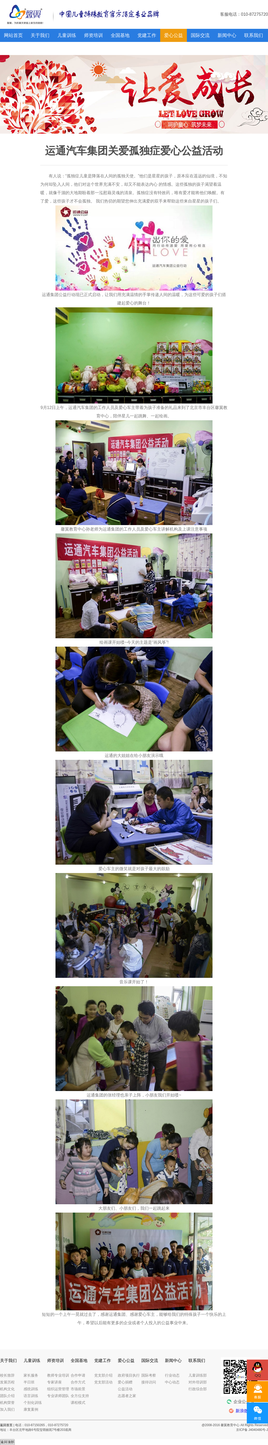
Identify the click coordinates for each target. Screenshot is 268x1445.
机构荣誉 (7, 1402)
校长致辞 (7, 1375)
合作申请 (78, 1375)
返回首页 (6, 1425)
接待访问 (148, 1382)
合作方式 (78, 1382)
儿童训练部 (197, 1375)
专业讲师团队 (58, 1396)
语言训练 (31, 1396)
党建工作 (146, 35)
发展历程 (7, 1382)
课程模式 (78, 1402)
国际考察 (148, 1375)
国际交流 (200, 35)
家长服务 (31, 1375)
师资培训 (93, 35)
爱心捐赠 (125, 1382)
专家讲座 (54, 1382)
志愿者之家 (127, 1396)
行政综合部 (197, 1389)
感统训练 (31, 1389)
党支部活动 (103, 1382)
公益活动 (125, 1389)
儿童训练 (66, 35)
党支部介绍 (103, 1375)
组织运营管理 (58, 1389)
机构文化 (7, 1389)
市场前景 (78, 1389)
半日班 (29, 1382)
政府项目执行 (129, 1375)
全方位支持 (80, 1396)
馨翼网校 (13, 48)
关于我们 (40, 35)
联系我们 (253, 35)
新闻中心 (226, 35)
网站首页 (13, 35)
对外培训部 (197, 1382)
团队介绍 (7, 1396)
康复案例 (31, 1409)
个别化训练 (33, 1402)
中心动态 (172, 1382)
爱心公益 (173, 35)
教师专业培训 (58, 1375)
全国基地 (120, 35)
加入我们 (7, 1409)
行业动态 (172, 1375)
